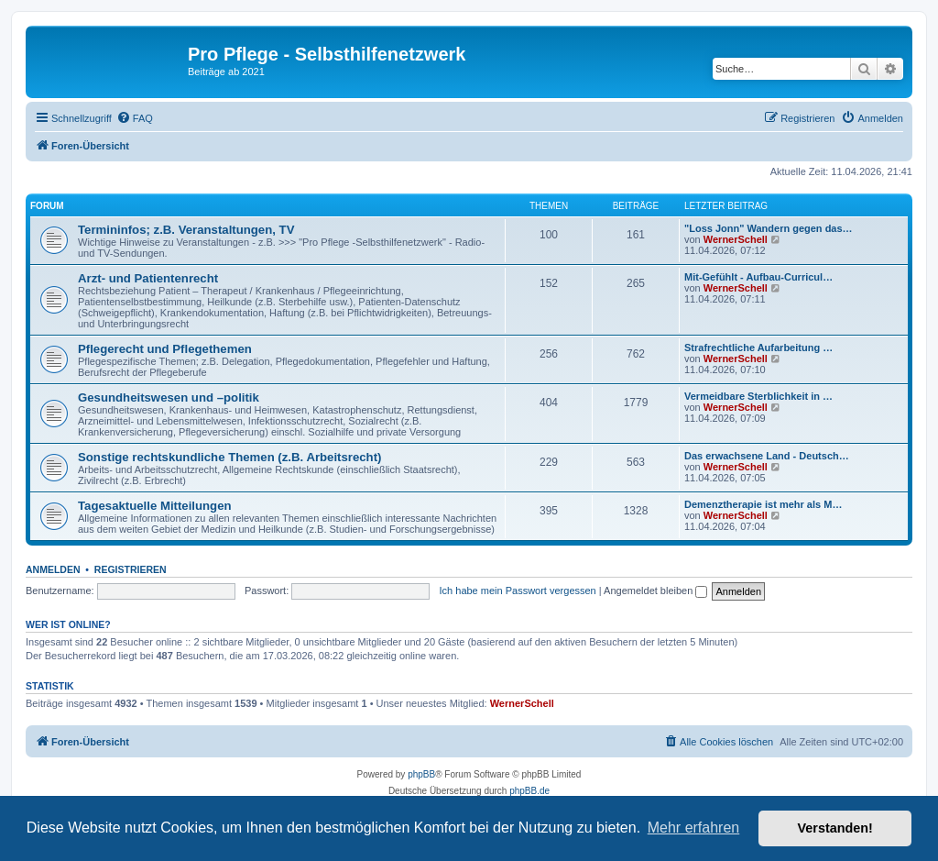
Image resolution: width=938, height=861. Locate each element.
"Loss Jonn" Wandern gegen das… (768, 228)
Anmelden (53, 569)
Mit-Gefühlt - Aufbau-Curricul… (758, 276)
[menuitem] (134, 118)
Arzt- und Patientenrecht (148, 278)
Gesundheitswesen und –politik (168, 397)
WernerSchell (736, 239)
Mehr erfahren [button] (694, 827)
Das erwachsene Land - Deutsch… (766, 455)
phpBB (421, 774)
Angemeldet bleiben (655, 590)
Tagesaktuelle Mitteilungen (155, 506)
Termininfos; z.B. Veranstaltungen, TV (186, 230)
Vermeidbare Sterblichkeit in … (758, 396)
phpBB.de (529, 791)
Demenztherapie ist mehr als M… (763, 504)
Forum (47, 206)
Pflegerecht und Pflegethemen (165, 349)
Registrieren (130, 569)
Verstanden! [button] (835, 828)
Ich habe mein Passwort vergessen (518, 590)
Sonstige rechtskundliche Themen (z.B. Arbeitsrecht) (229, 457)
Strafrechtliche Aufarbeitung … (758, 347)
